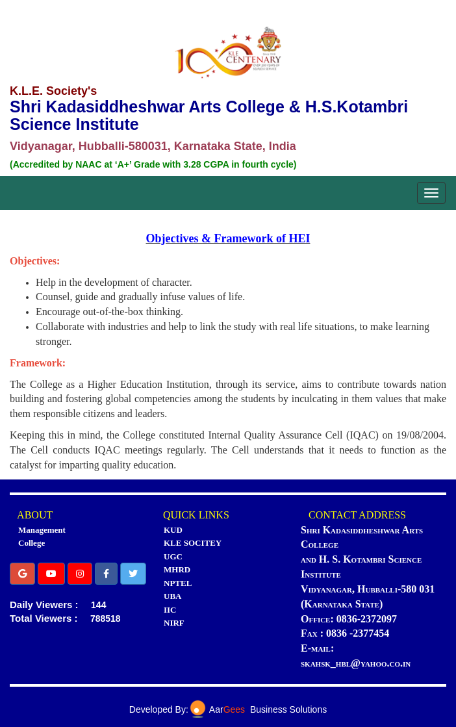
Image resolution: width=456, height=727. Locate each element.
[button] (22, 574)
